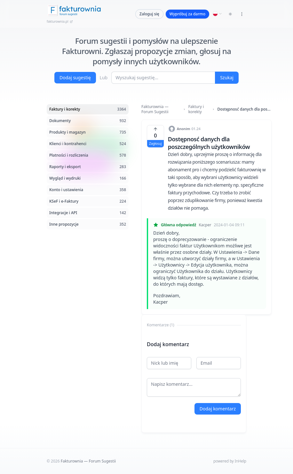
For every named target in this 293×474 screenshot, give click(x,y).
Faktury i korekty (196, 109)
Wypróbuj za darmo (187, 14)
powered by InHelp (229, 461)
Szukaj (227, 77)
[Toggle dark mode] (230, 14)
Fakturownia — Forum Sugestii (155, 109)
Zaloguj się (149, 14)
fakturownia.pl (60, 21)
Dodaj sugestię (75, 77)
